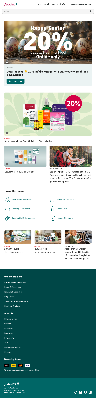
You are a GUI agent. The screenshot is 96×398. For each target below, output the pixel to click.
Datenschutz (9, 338)
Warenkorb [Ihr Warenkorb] (58, 4)
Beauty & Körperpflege (62, 199)
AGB (6, 343)
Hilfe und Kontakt (10, 319)
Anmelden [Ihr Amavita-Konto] (44, 4)
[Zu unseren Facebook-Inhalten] (85, 392)
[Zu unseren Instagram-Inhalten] (80, 392)
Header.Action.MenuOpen (79, 4)
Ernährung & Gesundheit (17, 208)
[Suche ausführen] (91, 11)
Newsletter (8, 328)
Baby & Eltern (58, 208)
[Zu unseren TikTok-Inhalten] (75, 392)
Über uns (7, 352)
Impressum (8, 333)
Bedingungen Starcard (12, 347)
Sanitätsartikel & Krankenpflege (20, 218)
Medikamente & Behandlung (19, 199)
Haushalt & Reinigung (61, 218)
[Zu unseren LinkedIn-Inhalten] (90, 392)
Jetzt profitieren (15, 81)
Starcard (7, 324)
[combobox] (45, 11)
